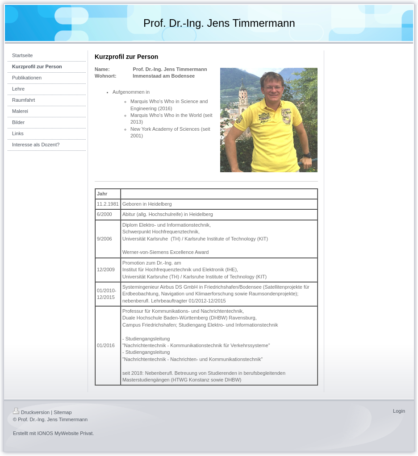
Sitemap (62, 412)
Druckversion (31, 412)
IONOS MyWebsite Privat (64, 433)
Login (399, 411)
